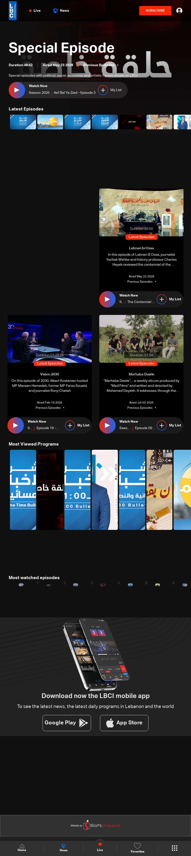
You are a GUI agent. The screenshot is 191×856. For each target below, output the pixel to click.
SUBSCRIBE (155, 10)
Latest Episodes (26, 109)
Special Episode (62, 49)
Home (22, 848)
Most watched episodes (34, 578)
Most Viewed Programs (34, 444)
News (61, 10)
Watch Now (38, 86)
